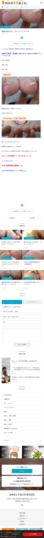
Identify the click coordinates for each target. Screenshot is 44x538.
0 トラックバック (32, 302)
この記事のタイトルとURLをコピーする (22, 43)
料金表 (22, 521)
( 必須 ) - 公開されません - (11, 316)
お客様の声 (7, 399)
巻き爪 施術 (7, 420)
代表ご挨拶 (22, 513)
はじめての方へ (22, 518)
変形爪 (5, 411)
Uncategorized (8, 395)
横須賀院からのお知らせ (10, 428)
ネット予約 (32, 534)
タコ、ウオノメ (8, 403)
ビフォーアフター (6, 238)
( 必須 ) (10, 311)
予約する (22, 471)
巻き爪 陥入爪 (8, 424)
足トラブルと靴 (8, 432)
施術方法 (22, 516)
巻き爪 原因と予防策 (10, 416)
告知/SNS (22, 524)
